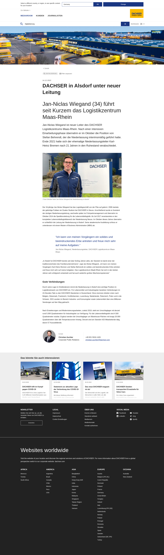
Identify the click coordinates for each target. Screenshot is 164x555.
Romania (100, 524)
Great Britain (101, 496)
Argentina (49, 474)
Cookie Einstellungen (60, 419)
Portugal (100, 521)
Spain (99, 530)
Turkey (99, 540)
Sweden (100, 533)
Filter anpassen (65, 73)
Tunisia (23, 477)
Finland (99, 486)
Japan (74, 489)
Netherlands (101, 511)
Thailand (75, 505)
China (74, 477)
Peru (47, 489)
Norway (99, 515)
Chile (48, 483)
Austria (99, 474)
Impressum (56, 413)
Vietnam (74, 508)
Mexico (48, 486)
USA (47, 492)
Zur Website (26, 10)
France (99, 489)
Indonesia (75, 486)
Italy (98, 505)
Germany (100, 492)
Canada (49, 480)
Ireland (99, 502)
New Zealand (127, 477)
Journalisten (55, 16)
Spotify (133, 419)
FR (105, 477)
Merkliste (135, 24)
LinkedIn (121, 416)
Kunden (40, 16)
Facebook (121, 413)
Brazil (48, 477)
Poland (99, 518)
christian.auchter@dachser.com (97, 340)
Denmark (100, 483)
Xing (133, 416)
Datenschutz (57, 416)
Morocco (24, 474)
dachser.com (60, 461)
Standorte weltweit (91, 416)
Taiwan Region (77, 502)
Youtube (134, 413)
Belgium (100, 477)
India (73, 483)
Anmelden (31, 422)
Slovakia (100, 527)
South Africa (25, 480)
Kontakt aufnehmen (91, 425)
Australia (126, 474)
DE (111, 508)
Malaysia (75, 496)
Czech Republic (102, 480)
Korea (74, 492)
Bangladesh (76, 474)
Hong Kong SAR (77, 480)
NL (108, 477)
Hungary (100, 499)
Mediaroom (27, 16)
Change (123, 4)
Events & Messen (91, 413)
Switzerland (101, 537)
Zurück (45, 68)
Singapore (75, 499)
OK (98, 4)
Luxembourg (101, 508)
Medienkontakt (90, 422)
